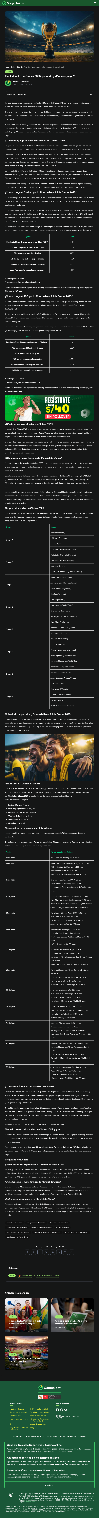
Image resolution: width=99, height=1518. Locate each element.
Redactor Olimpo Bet (21, 81)
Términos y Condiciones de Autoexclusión (39, 1420)
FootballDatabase (12, 309)
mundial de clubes (62, 1227)
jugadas (15, 1142)
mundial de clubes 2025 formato (18, 1232)
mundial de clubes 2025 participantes (47, 1232)
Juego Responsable (38, 1424)
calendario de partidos (15, 1223)
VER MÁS (49, 1485)
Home (7, 67)
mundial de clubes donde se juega (76, 1232)
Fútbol (19, 67)
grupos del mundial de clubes (41, 1227)
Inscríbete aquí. (29, 1502)
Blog (32, 1428)
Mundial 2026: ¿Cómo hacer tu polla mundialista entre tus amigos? (25, 1322)
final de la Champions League (59, 162)
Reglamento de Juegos (19, 1419)
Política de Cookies (38, 1416)
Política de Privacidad (39, 1409)
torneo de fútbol (44, 112)
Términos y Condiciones (39, 1412)
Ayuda (12, 1424)
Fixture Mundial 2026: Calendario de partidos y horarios (25, 1359)
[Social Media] (57, 1409)
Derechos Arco (16, 1416)
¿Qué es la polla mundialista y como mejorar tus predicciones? (71, 1322)
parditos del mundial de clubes (17, 1237)
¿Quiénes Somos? (17, 1409)
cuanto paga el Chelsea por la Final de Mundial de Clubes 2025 (56, 227)
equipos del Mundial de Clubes (24, 1151)
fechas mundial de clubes (59, 1223)
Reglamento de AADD (18, 1412)
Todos (13, 67)
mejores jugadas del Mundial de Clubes (65, 727)
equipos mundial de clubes (36, 1223)
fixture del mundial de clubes (17, 1227)
